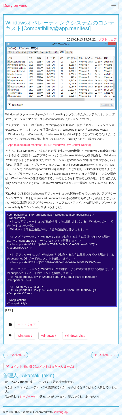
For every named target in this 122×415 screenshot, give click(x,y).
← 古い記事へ (16, 355)
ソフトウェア (107, 39)
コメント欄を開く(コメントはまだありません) (40, 366)
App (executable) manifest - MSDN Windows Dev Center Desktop (50, 144)
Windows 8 (48, 335)
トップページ (28, 396)
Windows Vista (75, 335)
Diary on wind (15, 5)
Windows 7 (24, 335)
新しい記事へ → (104, 355)
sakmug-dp (60, 412)
